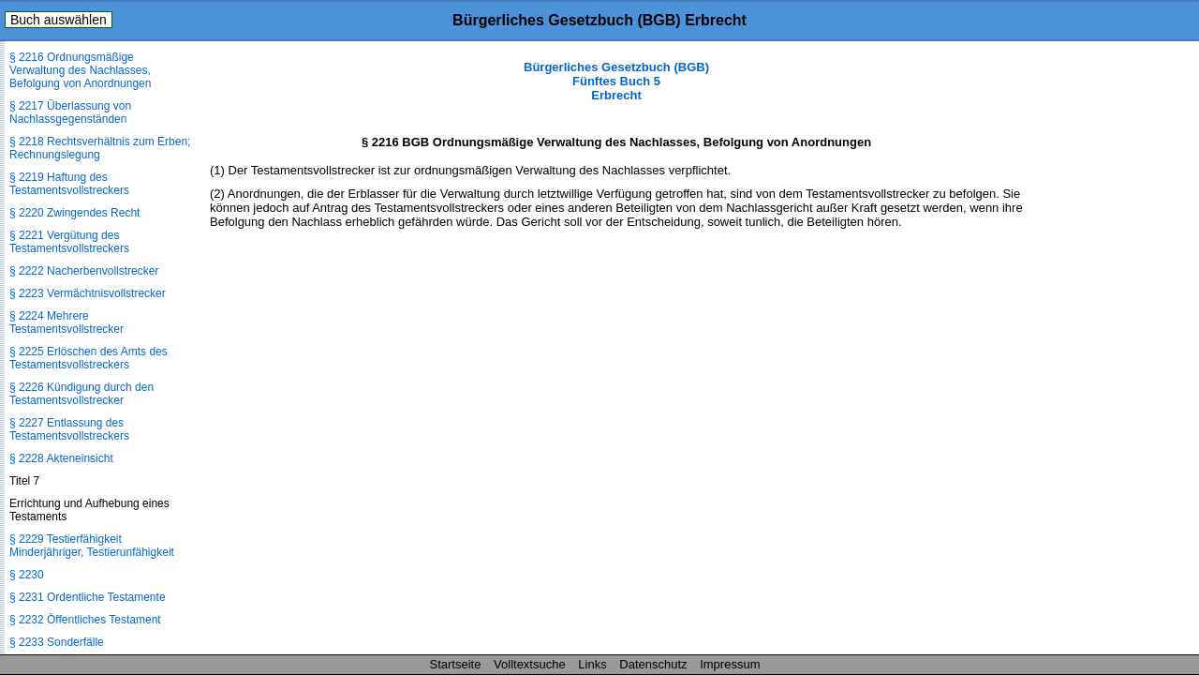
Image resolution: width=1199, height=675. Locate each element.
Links (592, 664)
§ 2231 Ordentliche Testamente (87, 597)
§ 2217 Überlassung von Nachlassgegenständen (70, 112)
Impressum (730, 664)
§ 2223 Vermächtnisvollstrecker (87, 293)
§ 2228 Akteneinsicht (61, 458)
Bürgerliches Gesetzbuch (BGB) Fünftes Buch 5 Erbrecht (616, 81)
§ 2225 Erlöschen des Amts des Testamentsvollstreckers (88, 358)
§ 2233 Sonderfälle (56, 642)
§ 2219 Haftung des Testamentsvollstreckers (69, 184)
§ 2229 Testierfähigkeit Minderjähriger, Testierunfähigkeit (91, 545)
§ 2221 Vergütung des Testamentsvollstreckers (69, 242)
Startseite (455, 664)
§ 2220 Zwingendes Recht (74, 212)
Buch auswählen (58, 19)
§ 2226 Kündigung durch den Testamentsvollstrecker (81, 394)
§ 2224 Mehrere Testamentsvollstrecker (66, 322)
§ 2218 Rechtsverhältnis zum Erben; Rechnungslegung (99, 148)
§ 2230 (26, 574)
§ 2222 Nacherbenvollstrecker (83, 271)
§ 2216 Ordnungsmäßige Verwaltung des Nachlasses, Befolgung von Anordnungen (80, 70)
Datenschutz (653, 664)
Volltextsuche (530, 664)
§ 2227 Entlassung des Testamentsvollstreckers (69, 429)
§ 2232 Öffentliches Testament (85, 619)
